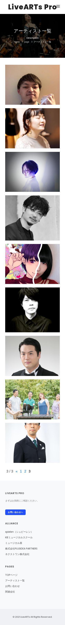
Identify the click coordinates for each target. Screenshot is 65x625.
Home (17, 42)
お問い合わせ (12, 586)
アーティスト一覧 (42, 42)
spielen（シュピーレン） (19, 532)
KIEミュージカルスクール (19, 537)
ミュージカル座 (13, 543)
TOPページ (11, 575)
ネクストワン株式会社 (17, 554)
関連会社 (10, 591)
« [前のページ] (17, 471)
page (26, 42)
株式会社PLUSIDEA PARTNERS (21, 548)
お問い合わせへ (15, 512)
